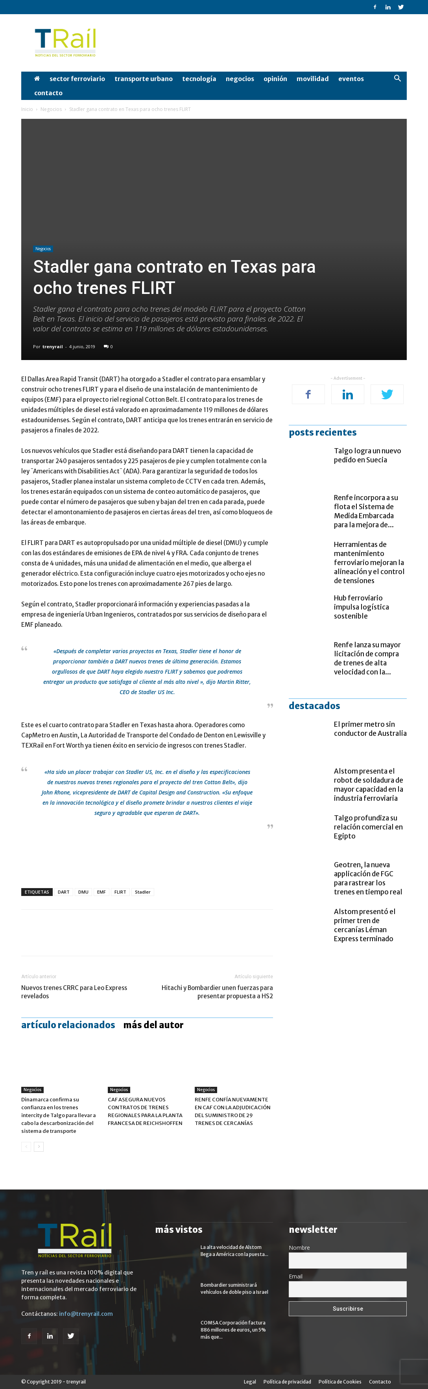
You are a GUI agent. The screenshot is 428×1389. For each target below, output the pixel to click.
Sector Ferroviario (77, 79)
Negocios (240, 79)
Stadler (143, 892)
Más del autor (153, 1025)
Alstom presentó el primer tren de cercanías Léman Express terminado (365, 925)
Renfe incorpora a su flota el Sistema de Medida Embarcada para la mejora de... (366, 511)
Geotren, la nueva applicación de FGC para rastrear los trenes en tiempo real (368, 878)
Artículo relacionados (68, 1025)
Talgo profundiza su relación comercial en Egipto (368, 827)
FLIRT (120, 892)
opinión (275, 79)
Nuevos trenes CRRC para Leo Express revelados (74, 992)
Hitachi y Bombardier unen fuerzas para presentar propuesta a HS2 (217, 992)
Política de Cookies (340, 1382)
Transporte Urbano (143, 79)
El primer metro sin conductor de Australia (370, 729)
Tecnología (199, 79)
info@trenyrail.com (86, 1313)
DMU (83, 892)
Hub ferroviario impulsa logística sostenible (361, 607)
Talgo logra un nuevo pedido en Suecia (367, 455)
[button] (397, 79)
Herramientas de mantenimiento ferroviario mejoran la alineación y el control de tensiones (369, 562)
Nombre (299, 1247)
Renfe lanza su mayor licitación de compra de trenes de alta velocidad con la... (367, 658)
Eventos (351, 79)
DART (64, 892)
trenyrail (52, 346)
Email (296, 1276)
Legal (250, 1382)
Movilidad (313, 79)
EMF (101, 892)
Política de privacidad (287, 1382)
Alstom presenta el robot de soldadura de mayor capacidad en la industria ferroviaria (368, 785)
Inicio (27, 109)
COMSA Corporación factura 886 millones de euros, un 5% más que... (233, 1330)
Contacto (48, 93)
